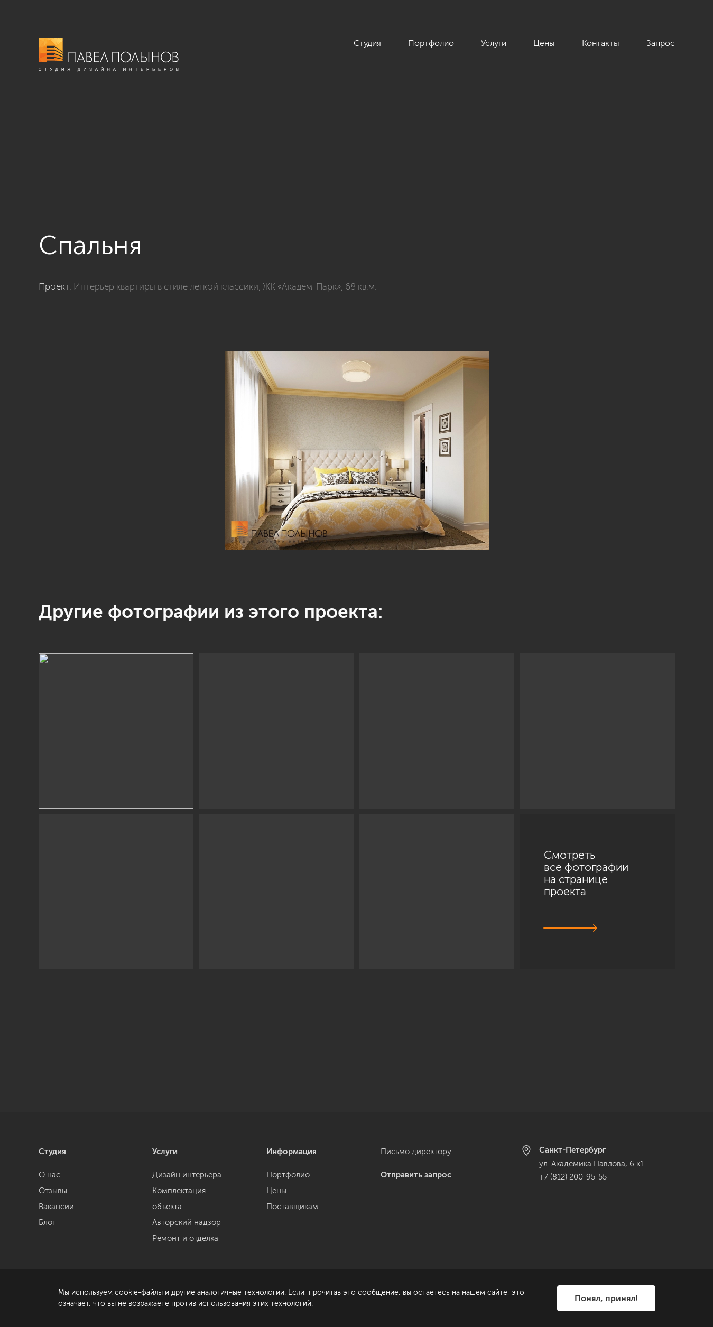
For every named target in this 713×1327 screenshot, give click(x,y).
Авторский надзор (186, 1222)
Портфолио (431, 43)
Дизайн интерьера (186, 1175)
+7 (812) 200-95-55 (573, 1177)
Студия (367, 43)
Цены (544, 43)
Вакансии (56, 1206)
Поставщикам (292, 1206)
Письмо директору (416, 1151)
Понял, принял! (606, 1298)
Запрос (660, 43)
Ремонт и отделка (185, 1238)
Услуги (493, 43)
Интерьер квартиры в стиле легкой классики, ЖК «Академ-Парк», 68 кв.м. (225, 195)
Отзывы (53, 1190)
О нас (49, 1175)
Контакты (600, 43)
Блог (47, 1222)
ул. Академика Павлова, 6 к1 (591, 1163)
